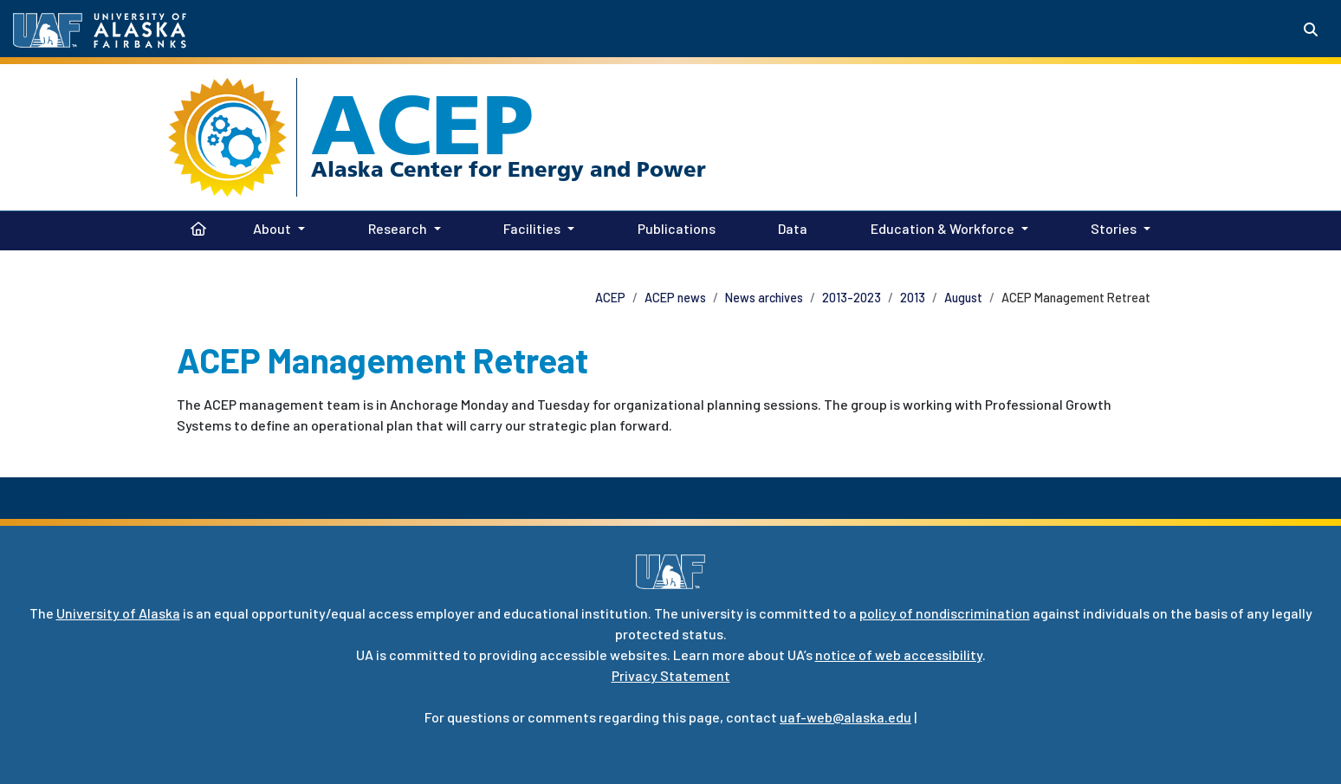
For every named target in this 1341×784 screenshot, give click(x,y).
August (963, 297)
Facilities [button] (531, 228)
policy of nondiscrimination (944, 613)
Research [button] (397, 228)
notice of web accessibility (898, 654)
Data (789, 226)
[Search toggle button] (1310, 29)
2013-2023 (851, 297)
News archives (764, 297)
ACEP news (675, 297)
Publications (673, 226)
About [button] (272, 228)
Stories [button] (1114, 228)
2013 (912, 297)
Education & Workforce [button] (942, 228)
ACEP (422, 125)
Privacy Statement (671, 675)
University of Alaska (118, 613)
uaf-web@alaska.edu (845, 717)
